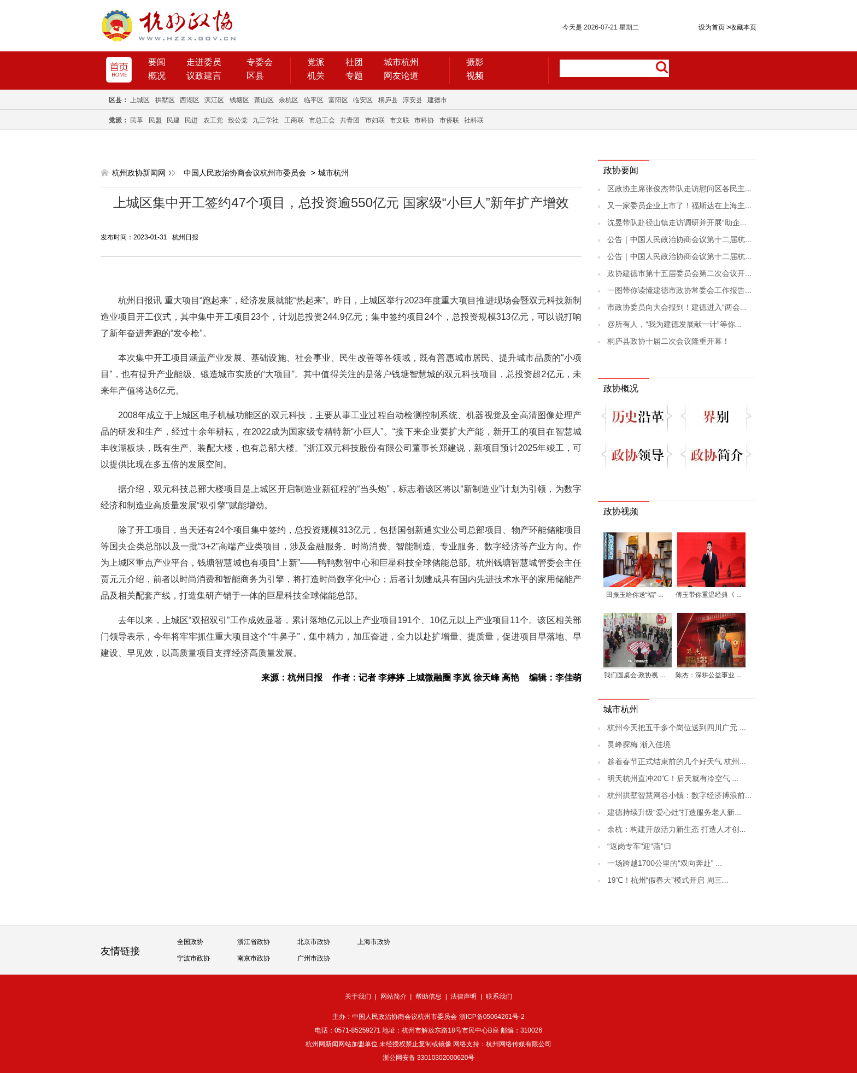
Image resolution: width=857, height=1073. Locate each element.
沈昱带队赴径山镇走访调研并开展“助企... (676, 222)
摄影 (475, 62)
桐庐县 (388, 100)
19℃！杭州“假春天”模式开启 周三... (667, 880)
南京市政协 (253, 958)
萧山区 (264, 100)
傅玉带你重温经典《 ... (709, 595)
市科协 (424, 120)
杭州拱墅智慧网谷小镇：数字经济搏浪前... (679, 795)
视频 (475, 75)
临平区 (314, 100)
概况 (157, 75)
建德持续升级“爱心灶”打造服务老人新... (674, 812)
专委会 (259, 62)
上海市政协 (373, 942)
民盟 (155, 120)
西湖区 (189, 100)
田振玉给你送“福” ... (635, 595)
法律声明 (463, 996)
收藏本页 (741, 27)
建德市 (437, 100)
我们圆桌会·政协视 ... (635, 675)
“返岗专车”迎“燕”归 (639, 846)
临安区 (363, 100)
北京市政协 (313, 942)
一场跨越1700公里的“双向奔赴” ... (664, 863)
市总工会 (322, 120)
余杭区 (288, 100)
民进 (191, 120)
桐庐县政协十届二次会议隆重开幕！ (668, 341)
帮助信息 (428, 996)
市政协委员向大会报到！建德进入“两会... (676, 307)
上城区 (140, 100)
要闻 (157, 62)
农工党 (213, 120)
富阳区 (338, 100)
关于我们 (358, 996)
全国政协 (190, 942)
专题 (354, 75)
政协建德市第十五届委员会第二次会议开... (679, 273)
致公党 (238, 120)
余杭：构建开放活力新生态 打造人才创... (676, 829)
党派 (316, 62)
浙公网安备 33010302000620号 (429, 1058)
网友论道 (401, 75)
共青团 (350, 120)
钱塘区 (239, 100)
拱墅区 (165, 100)
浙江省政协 (253, 942)
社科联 (474, 120)
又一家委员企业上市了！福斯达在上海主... (679, 205)
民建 (173, 120)
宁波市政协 (193, 958)
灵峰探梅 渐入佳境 (639, 744)
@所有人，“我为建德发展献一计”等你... (674, 324)
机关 (316, 75)
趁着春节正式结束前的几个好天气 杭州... (676, 761)
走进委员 (203, 62)
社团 (354, 62)
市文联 (399, 120)
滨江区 (214, 100)
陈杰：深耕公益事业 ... (709, 675)
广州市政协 (313, 958)
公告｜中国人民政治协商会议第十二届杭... (679, 239)
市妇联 (375, 120)
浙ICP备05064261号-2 (492, 1017)
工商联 (294, 120)
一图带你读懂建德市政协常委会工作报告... (679, 290)
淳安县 (412, 100)
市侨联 (449, 120)
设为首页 (711, 27)
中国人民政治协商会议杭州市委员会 (245, 172)
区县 (255, 75)
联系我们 (499, 996)
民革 (136, 120)
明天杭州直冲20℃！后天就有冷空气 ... (672, 778)
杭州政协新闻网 (139, 172)
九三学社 (266, 120)
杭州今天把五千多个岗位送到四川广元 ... (676, 727)
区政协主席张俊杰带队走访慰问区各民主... (679, 188)
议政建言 (203, 75)
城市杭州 (401, 62)
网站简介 (393, 996)
